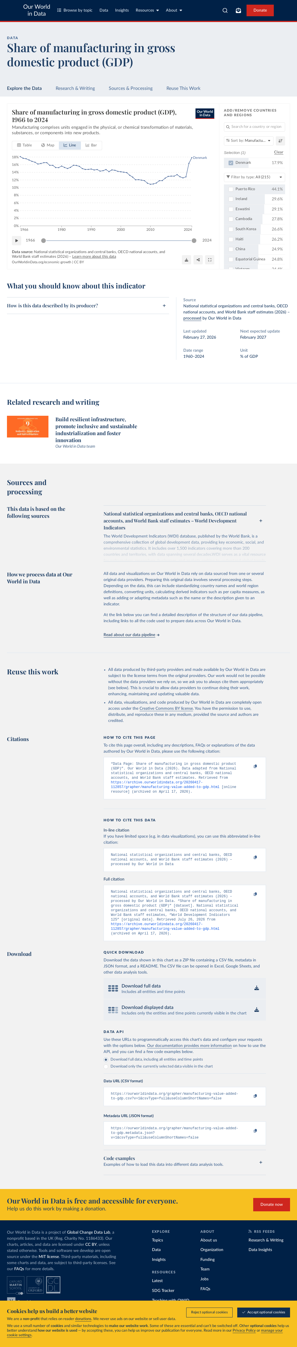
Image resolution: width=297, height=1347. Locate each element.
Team (205, 1284)
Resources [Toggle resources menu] (147, 10)
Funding (207, 1274)
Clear (278, 153)
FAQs (19, 1283)
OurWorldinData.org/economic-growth (41, 262)
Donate (260, 10)
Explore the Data (24, 88)
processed (192, 318)
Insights (122, 10)
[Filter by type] (254, 177)
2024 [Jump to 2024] (207, 240)
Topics (157, 1255)
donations (83, 1319)
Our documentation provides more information (189, 1057)
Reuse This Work (183, 88)
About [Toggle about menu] (174, 10)
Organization (211, 1264)
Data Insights (260, 1264)
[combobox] (225, 10)
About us (208, 1255)
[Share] (198, 259)
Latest (157, 1295)
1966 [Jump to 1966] (30, 240)
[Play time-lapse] (16, 240)
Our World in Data (36, 10)
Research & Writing (75, 88)
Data (103, 10)
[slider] (43, 240)
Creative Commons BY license (166, 709)
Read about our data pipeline (131, 635)
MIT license (49, 1271)
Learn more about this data (94, 257)
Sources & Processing (131, 88)
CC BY (79, 262)
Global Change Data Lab (88, 1247)
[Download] (186, 259)
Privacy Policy (244, 1331)
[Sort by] (249, 141)
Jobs (204, 1294)
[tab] (24, 145)
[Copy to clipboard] (249, 766)
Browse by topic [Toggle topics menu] (75, 10)
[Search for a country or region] (254, 127)
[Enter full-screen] (209, 259)
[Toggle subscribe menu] (238, 10)
